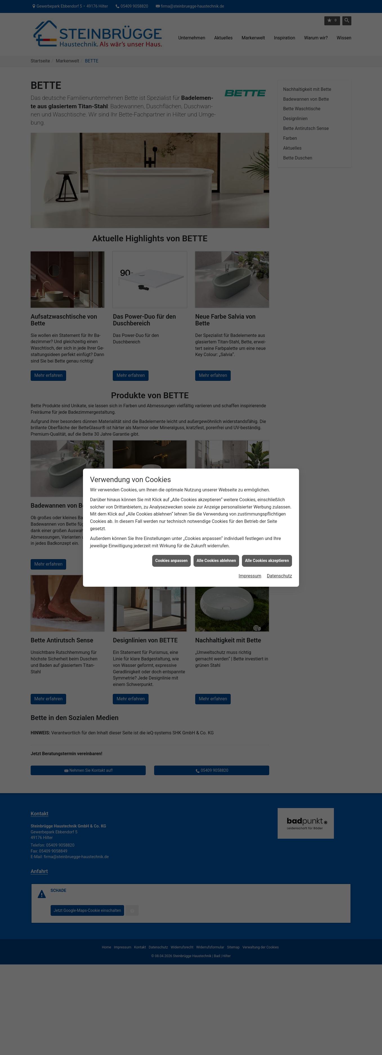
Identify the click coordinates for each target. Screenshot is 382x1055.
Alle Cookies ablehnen (216, 537)
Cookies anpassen (171, 537)
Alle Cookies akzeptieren (267, 537)
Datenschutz (279, 552)
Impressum (250, 552)
